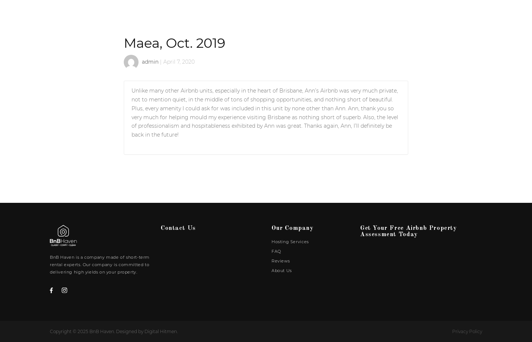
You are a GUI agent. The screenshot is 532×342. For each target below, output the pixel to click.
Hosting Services (349, 21)
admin (150, 61)
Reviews (424, 21)
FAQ (393, 21)
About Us (463, 21)
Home (243, 21)
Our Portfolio (287, 21)
